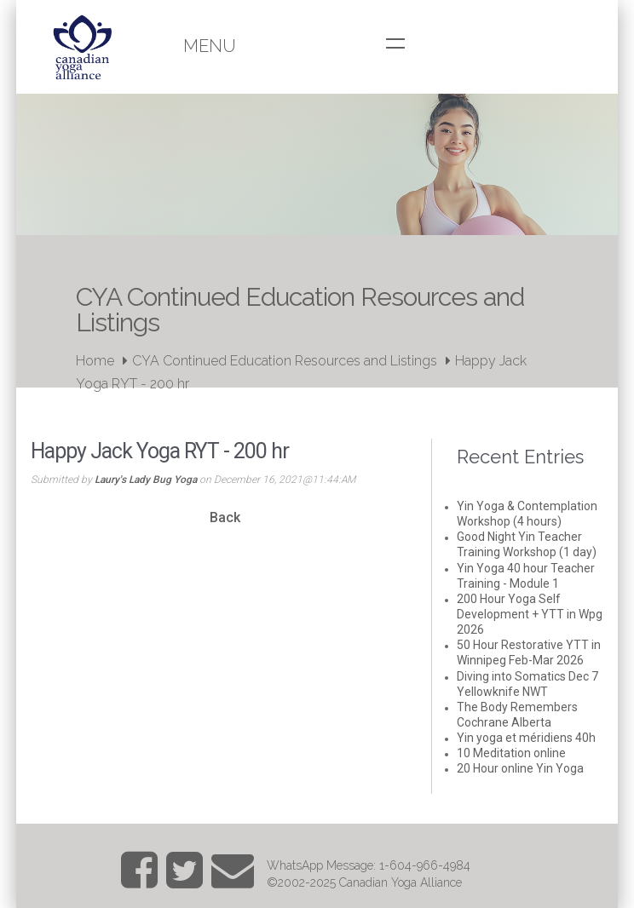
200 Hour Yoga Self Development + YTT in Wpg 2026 (529, 614)
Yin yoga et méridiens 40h (526, 737)
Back (225, 517)
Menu (209, 46)
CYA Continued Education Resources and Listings (284, 361)
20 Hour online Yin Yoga (520, 768)
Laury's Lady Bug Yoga (146, 480)
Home (95, 361)
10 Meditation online (511, 753)
